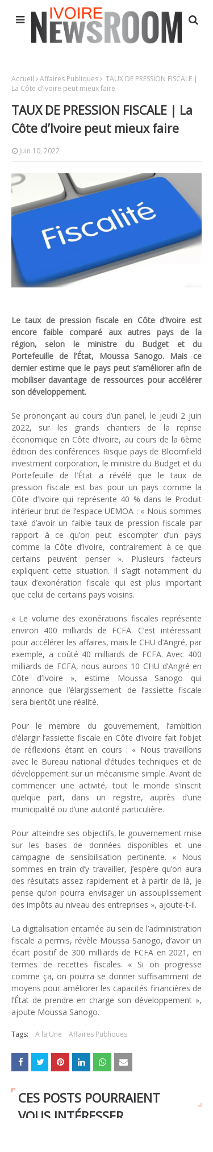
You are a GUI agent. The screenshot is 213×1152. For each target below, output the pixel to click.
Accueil (22, 79)
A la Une (48, 1034)
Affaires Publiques (69, 79)
